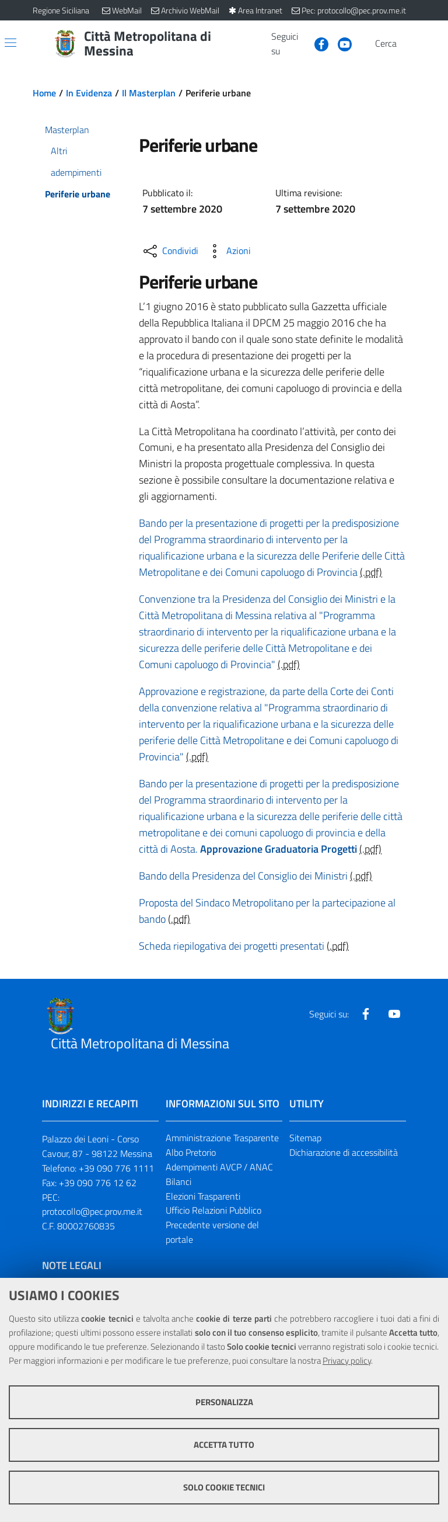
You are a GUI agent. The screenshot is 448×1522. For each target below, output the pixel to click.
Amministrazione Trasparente (222, 1138)
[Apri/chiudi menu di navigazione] (11, 43)
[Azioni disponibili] (228, 251)
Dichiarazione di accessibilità (343, 1152)
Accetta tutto (224, 1444)
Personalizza (224, 1402)
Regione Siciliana (61, 10)
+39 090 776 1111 (116, 1168)
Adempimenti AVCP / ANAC (219, 1167)
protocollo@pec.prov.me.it (92, 1211)
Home (44, 93)
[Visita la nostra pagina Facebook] (316, 43)
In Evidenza (89, 93)
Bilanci (178, 1181)
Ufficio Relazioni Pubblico (213, 1210)
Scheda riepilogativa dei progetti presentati (231, 946)
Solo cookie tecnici (224, 1487)
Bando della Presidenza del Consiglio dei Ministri (243, 876)
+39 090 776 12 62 (97, 1183)
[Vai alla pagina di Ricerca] (408, 44)
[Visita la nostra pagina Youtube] (340, 43)
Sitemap (305, 1138)
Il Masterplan (149, 93)
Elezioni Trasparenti (203, 1196)
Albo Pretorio (191, 1152)
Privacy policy (347, 1360)
